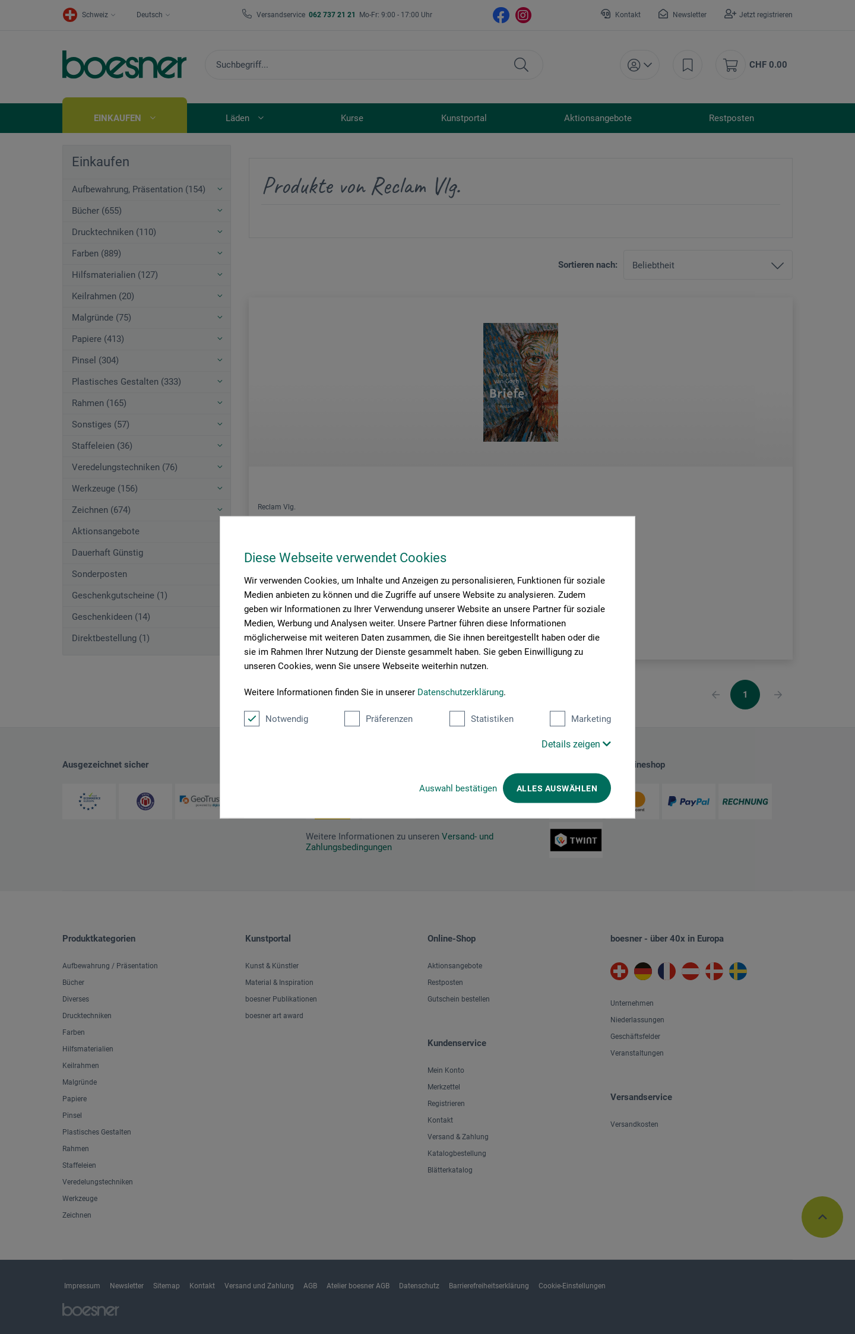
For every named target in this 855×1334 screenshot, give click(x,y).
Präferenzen (378, 718)
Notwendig (276, 718)
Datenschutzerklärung (460, 691)
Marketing (580, 718)
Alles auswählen (557, 788)
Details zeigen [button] (576, 743)
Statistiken (481, 718)
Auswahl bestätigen (458, 787)
